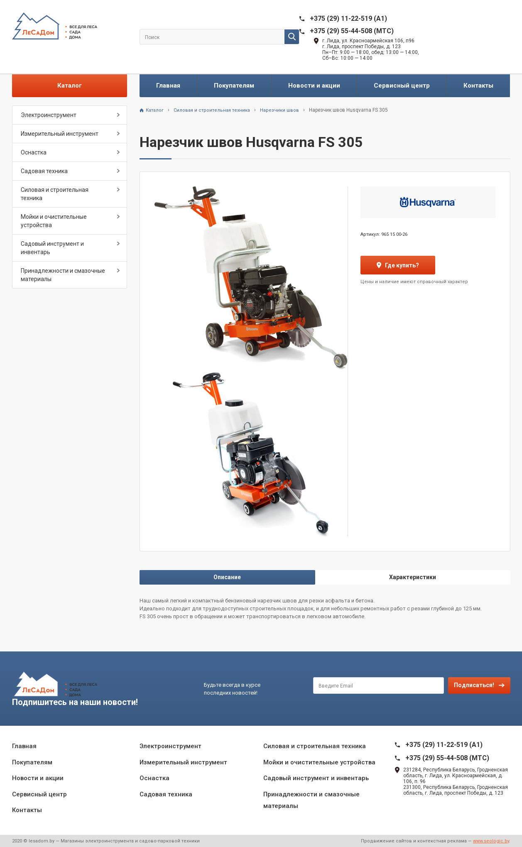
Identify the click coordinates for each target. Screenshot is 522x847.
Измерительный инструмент (59, 133)
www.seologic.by (491, 841)
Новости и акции (314, 85)
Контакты (478, 85)
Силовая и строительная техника (54, 193)
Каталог (69, 85)
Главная (168, 85)
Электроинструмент (48, 115)
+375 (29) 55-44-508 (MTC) (352, 31)
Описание (227, 577)
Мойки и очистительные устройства (54, 220)
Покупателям (234, 85)
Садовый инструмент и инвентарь (52, 247)
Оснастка (34, 152)
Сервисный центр (402, 85)
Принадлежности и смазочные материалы (63, 274)
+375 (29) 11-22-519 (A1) (348, 18)
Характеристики (412, 577)
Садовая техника (44, 171)
